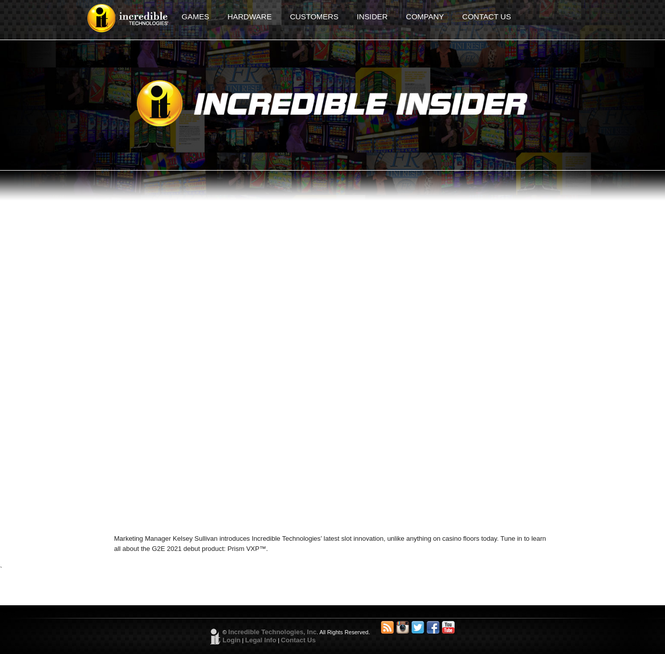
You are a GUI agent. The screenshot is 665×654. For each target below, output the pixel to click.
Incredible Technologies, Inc (272, 632)
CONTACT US (486, 16)
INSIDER (372, 16)
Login (231, 640)
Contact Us (298, 640)
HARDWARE (250, 16)
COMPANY (425, 16)
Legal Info (260, 640)
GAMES (195, 16)
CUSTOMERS (314, 16)
